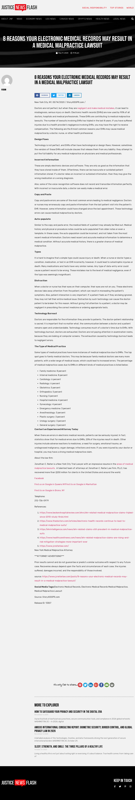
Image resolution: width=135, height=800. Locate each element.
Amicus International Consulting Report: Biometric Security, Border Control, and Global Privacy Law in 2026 (83, 729)
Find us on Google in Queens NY (49, 484)
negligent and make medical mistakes (95, 108)
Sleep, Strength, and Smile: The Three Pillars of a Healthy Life (68, 746)
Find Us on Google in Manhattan (81, 484)
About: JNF (7, 19)
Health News (102, 19)
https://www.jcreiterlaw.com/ (54, 546)
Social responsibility (94, 8)
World (130, 8)
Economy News (34, 19)
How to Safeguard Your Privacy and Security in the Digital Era (68, 712)
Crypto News (85, 19)
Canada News (67, 19)
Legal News (119, 19)
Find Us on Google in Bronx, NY (49, 490)
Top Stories (116, 8)
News (19, 19)
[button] (132, 19)
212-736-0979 (41, 500)
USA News (51, 19)
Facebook (39, 478)
